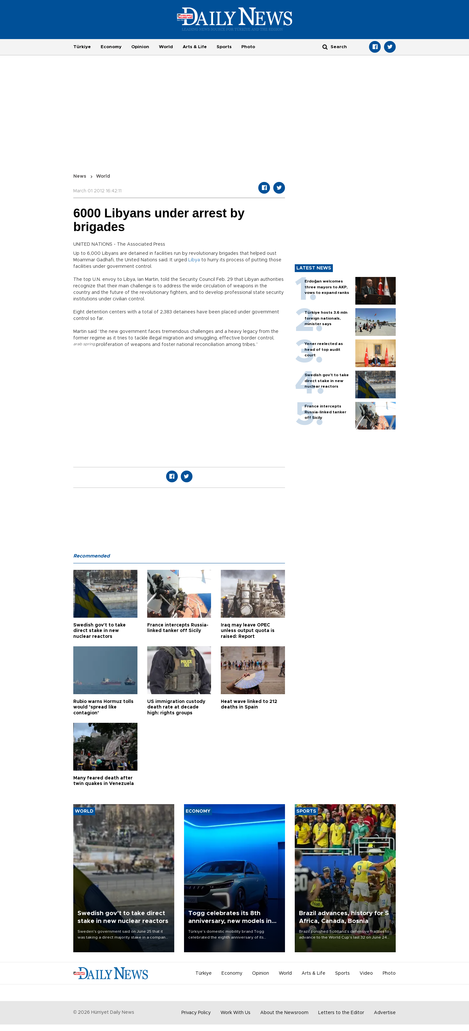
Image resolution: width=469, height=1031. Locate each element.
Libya (194, 260)
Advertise (385, 1012)
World (166, 47)
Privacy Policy (196, 1012)
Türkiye (82, 47)
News (79, 176)
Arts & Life (195, 47)
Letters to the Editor (341, 1012)
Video (366, 973)
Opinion (140, 47)
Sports (224, 47)
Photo (248, 47)
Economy (111, 47)
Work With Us (235, 1012)
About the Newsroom (284, 1012)
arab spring (84, 344)
